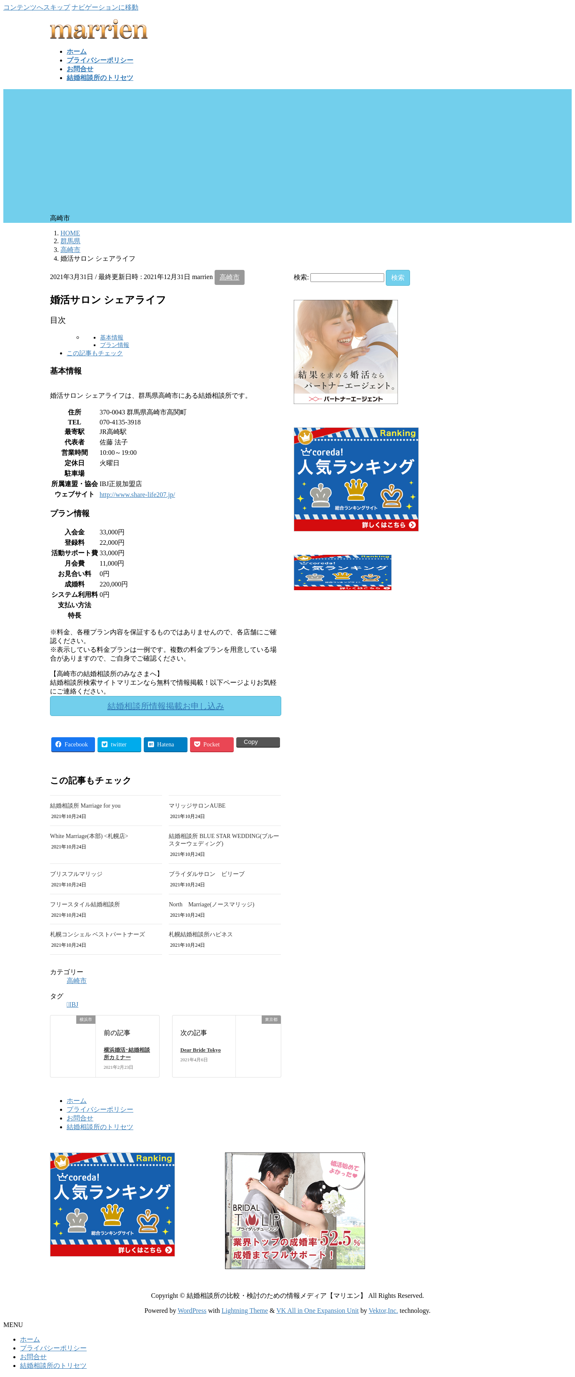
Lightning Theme (245, 1310)
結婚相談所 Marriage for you (85, 806)
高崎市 (230, 277)
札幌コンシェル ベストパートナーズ (97, 934)
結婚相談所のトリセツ (100, 1126)
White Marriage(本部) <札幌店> (89, 836)
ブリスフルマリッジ (76, 874)
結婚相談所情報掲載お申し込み (166, 706)
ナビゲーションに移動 (105, 7)
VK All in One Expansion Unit (317, 1310)
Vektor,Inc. (383, 1310)
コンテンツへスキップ (36, 7)
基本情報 (111, 337)
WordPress (192, 1310)
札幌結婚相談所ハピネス (201, 934)
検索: (301, 277)
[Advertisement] (287, 151)
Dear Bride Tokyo (200, 1050)
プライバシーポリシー (100, 1109)
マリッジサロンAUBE (197, 806)
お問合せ (80, 1118)
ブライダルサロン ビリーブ (207, 874)
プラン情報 (114, 345)
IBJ (73, 1004)
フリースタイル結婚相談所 (85, 904)
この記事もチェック (95, 353)
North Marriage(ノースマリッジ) (211, 904)
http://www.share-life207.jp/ (137, 494)
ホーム (77, 1100)
